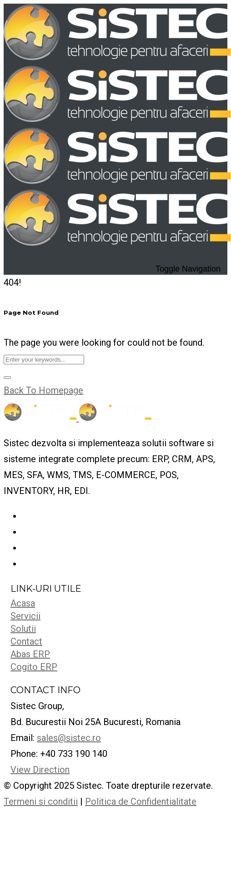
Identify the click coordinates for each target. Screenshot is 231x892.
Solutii (23, 628)
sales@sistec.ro (69, 737)
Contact (26, 641)
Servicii (25, 615)
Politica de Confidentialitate (140, 801)
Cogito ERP (33, 666)
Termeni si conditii (41, 801)
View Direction (40, 769)
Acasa (22, 603)
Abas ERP (30, 654)
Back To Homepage (43, 390)
